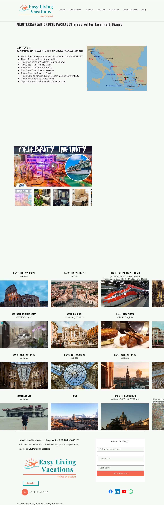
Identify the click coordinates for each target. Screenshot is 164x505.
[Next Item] (87, 166)
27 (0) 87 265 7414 (39, 492)
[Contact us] (31, 483)
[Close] (25, 492)
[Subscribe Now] (120, 473)
